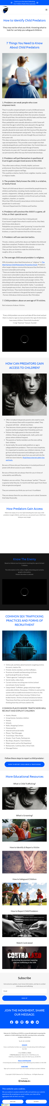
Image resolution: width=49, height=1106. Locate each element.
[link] (4, 9)
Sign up (24, 998)
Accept (36, 1101)
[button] (46, 10)
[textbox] (24, 991)
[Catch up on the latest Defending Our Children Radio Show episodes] (24, 2)
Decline (12, 1101)
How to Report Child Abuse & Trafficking (24, 764)
